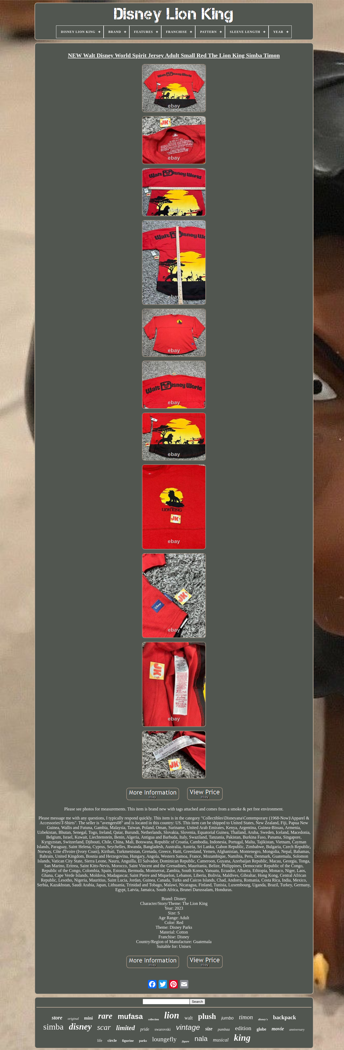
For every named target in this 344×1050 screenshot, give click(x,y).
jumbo (227, 1018)
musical (220, 1040)
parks (143, 1041)
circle (112, 1040)
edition (243, 1028)
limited (125, 1027)
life (99, 1041)
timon (246, 1017)
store (57, 1018)
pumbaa (224, 1029)
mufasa (130, 1017)
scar (104, 1027)
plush (207, 1016)
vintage (188, 1027)
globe (261, 1029)
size (209, 1028)
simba (53, 1026)
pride (144, 1029)
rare (105, 1016)
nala (200, 1039)
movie (277, 1028)
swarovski (163, 1029)
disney (80, 1026)
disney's (263, 1019)
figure (185, 1041)
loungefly (164, 1039)
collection (153, 1019)
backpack (284, 1017)
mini (88, 1018)
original (73, 1019)
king (242, 1038)
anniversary (296, 1029)
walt (189, 1018)
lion (171, 1015)
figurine (128, 1041)
